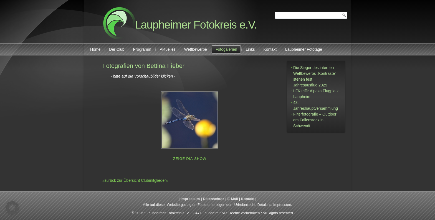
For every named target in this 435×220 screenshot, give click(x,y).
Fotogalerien (226, 49)
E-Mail (232, 199)
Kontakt (270, 49)
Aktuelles (168, 49)
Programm (142, 49)
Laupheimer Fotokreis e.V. (196, 25)
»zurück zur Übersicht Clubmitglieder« (135, 180)
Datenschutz (213, 199)
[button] (12, 208)
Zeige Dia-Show (189, 159)
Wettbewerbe (195, 49)
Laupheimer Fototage (303, 49)
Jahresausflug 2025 (310, 85)
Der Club (116, 49)
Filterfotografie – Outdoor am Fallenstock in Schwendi (315, 120)
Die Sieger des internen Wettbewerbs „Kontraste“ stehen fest (314, 73)
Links (250, 49)
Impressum (190, 199)
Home (95, 49)
